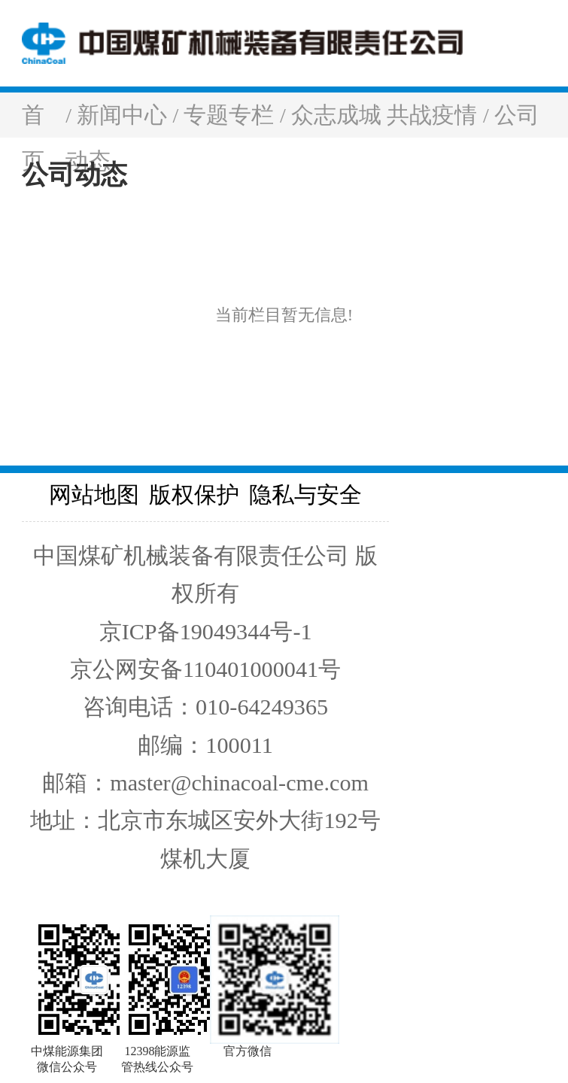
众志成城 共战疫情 (387, 115)
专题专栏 (232, 115)
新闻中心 (125, 115)
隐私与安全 (305, 495)
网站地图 (94, 495)
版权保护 (194, 495)
